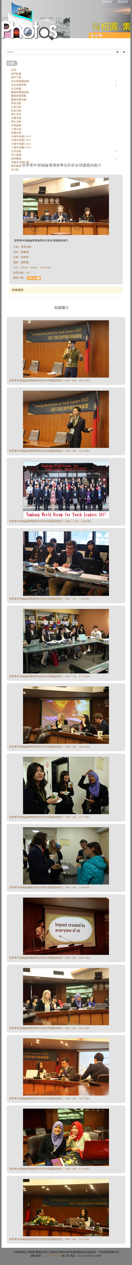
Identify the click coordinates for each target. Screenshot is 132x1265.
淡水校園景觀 (18, 84)
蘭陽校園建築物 (20, 92)
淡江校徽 (16, 154)
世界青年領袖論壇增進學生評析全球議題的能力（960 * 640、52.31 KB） (50, 450)
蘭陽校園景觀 (18, 95)
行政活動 (16, 107)
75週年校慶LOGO (21, 147)
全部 (13, 70)
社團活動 (16, 118)
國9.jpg (34, 278)
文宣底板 (16, 151)
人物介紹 (16, 129)
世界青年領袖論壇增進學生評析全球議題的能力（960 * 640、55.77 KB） (50, 817)
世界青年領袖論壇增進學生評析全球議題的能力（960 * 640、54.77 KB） (50, 1098)
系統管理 (123, 1)
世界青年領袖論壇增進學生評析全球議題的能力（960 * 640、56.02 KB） (50, 746)
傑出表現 (16, 114)
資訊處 (58, 1255)
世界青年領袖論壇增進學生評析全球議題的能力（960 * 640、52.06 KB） (50, 887)
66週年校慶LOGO (21, 140)
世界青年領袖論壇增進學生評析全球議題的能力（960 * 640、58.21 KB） (50, 380)
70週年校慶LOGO (21, 143)
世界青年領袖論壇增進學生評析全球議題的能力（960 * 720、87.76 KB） (50, 676)
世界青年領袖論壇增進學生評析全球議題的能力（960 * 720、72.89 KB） (50, 598)
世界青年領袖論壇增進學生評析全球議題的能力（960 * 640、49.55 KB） (50, 957)
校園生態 (16, 132)
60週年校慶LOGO (21, 136)
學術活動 (16, 103)
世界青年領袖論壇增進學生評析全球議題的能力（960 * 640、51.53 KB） (50, 1239)
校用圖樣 (16, 158)
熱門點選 (16, 73)
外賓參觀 (16, 125)
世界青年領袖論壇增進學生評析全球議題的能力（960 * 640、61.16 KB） (50, 1168)
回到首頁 (107, 1)
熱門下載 (16, 77)
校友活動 (16, 110)
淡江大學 (49, 1255)
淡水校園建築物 (20, 81)
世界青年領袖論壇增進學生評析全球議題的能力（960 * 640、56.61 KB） (50, 1028)
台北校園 (16, 88)
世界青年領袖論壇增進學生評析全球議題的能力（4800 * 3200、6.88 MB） (51, 521)
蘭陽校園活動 (18, 99)
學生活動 (16, 121)
